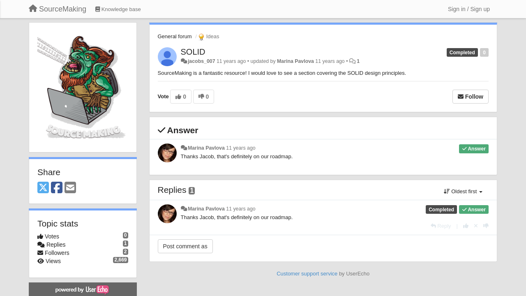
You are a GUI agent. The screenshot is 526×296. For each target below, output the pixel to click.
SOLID (193, 51)
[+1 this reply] (465, 226)
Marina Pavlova (295, 61)
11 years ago (240, 148)
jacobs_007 (201, 61)
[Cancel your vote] (476, 226)
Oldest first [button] (463, 191)
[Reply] (441, 226)
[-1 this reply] (486, 226)
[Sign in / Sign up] (469, 9)
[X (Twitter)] (43, 188)
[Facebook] (56, 188)
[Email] (70, 188)
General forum (175, 36)
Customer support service (307, 274)
